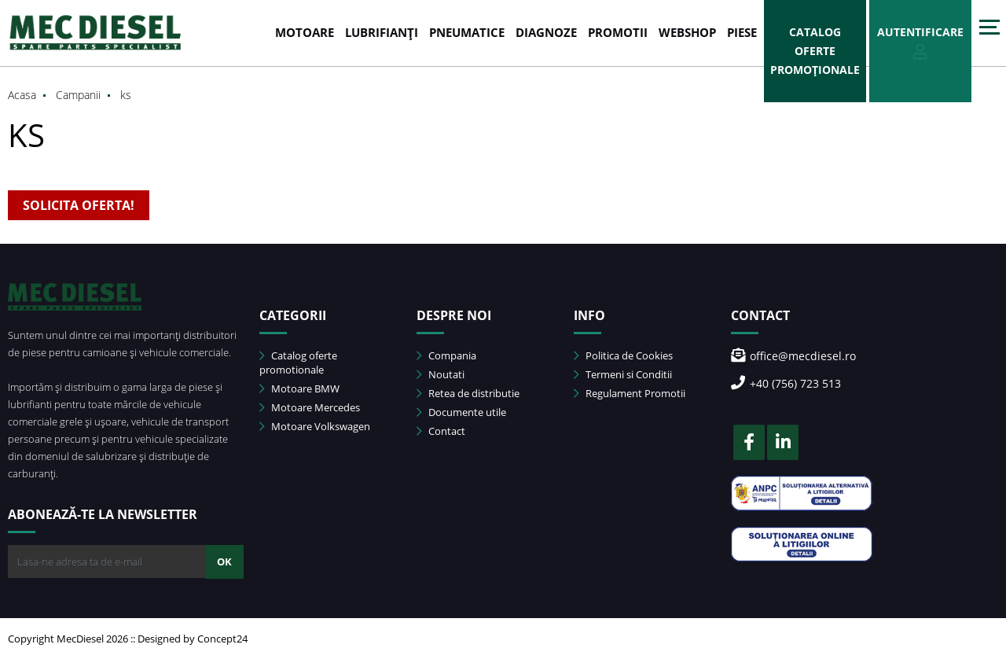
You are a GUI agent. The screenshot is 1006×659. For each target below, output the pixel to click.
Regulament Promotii (629, 393)
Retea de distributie (468, 393)
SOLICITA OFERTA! (78, 205)
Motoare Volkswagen (314, 426)
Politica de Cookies (623, 355)
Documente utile (461, 412)
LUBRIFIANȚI (381, 32)
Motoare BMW (299, 388)
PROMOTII (618, 32)
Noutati (440, 374)
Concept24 (222, 638)
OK (224, 561)
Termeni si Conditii (623, 374)
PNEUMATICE (467, 32)
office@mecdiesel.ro (793, 355)
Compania (446, 355)
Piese (742, 32)
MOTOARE (304, 32)
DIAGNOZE (546, 32)
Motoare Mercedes (309, 407)
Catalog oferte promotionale (298, 362)
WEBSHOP (687, 32)
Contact (441, 431)
